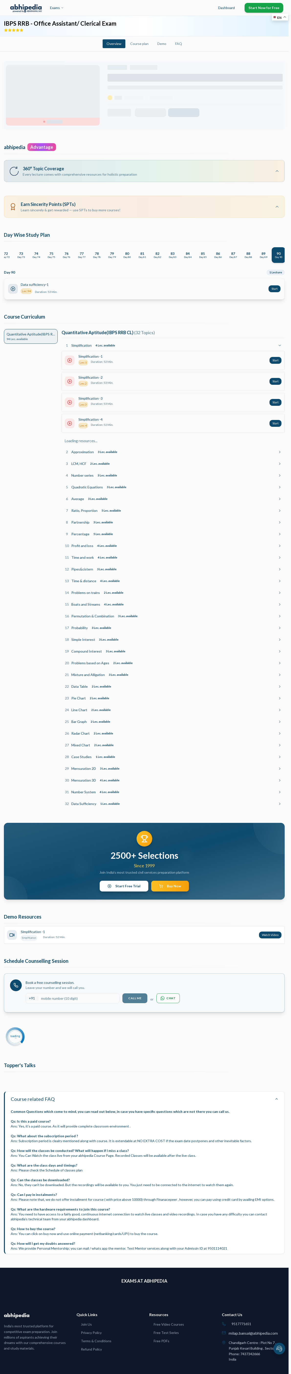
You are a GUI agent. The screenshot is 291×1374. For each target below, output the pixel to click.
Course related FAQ (145, 1099)
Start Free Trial (124, 886)
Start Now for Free (263, 8)
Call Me (134, 998)
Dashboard (226, 8)
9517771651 (241, 1324)
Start (274, 288)
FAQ (178, 44)
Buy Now (170, 886)
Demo (161, 44)
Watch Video (270, 935)
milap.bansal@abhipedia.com (253, 1333)
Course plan (139, 44)
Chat (168, 998)
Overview (114, 44)
